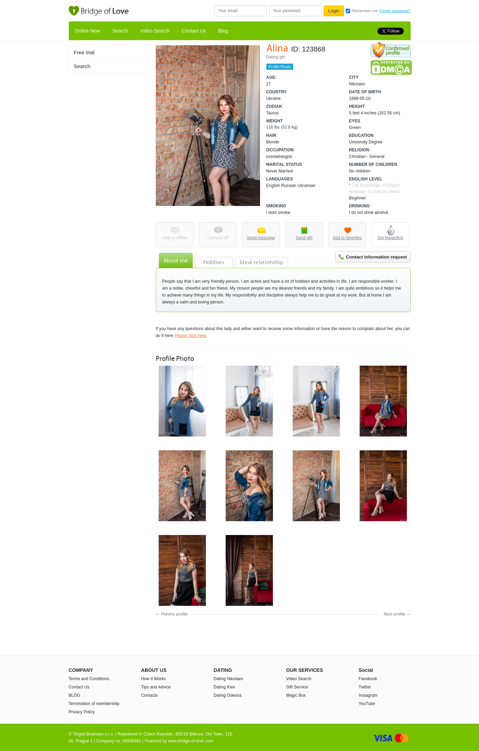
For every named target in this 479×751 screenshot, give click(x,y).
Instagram (368, 695)
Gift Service (297, 687)
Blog (223, 31)
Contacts (149, 695)
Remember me (365, 11)
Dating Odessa (228, 695)
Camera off (217, 237)
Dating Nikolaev (228, 678)
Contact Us (194, 31)
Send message (261, 237)
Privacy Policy (82, 712)
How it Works (153, 678)
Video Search (155, 31)
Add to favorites (347, 237)
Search (120, 31)
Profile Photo (280, 67)
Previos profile (174, 614)
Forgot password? (395, 11)
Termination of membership (94, 703)
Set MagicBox (390, 237)
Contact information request (376, 257)
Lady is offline (175, 237)
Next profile (394, 614)
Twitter (365, 687)
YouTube (367, 703)
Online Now (87, 31)
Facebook (368, 678)
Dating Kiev (224, 687)
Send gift (304, 237)
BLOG (74, 695)
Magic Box (296, 695)
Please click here (190, 335)
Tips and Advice (156, 687)
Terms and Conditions (89, 678)
